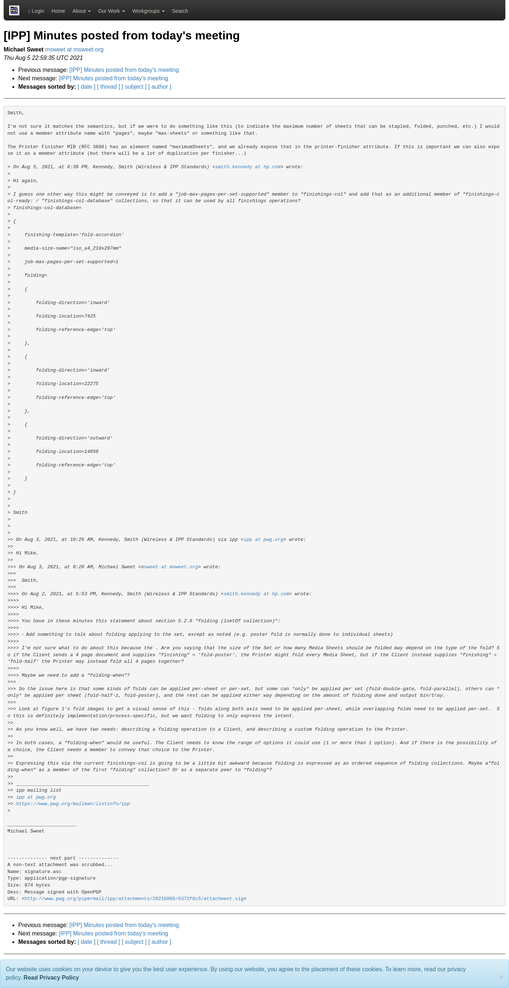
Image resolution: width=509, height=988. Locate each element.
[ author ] (159, 87)
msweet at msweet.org (74, 49)
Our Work (111, 11)
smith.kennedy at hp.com (247, 167)
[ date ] (87, 87)
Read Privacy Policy (51, 977)
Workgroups (148, 11)
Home (58, 11)
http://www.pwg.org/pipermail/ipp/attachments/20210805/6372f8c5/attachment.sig (134, 898)
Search (180, 11)
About (82, 11)
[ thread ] (108, 87)
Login (36, 11)
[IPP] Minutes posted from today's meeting (124, 70)
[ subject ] (134, 87)
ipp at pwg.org (263, 539)
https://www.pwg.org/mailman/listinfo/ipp (73, 804)
